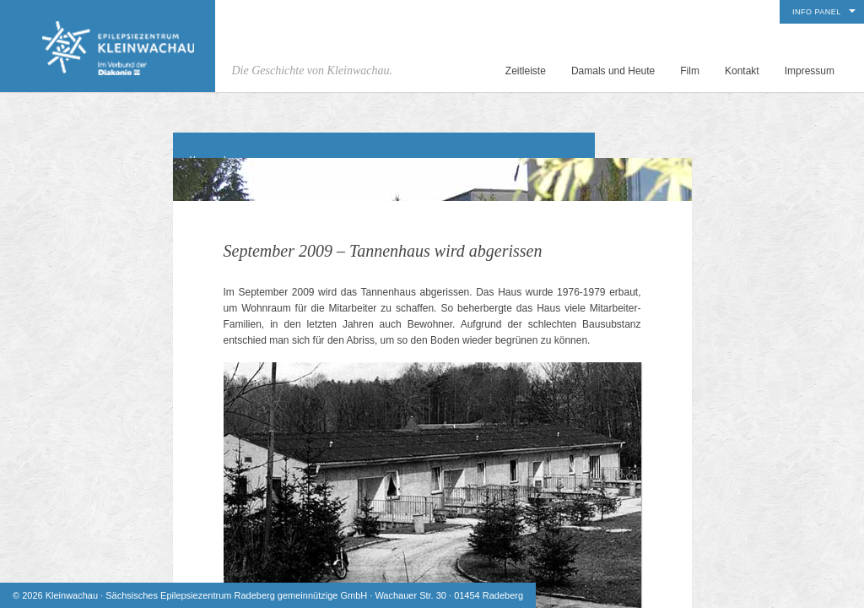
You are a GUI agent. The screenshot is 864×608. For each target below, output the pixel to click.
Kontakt (742, 71)
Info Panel (816, 12)
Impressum (809, 71)
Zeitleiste (525, 71)
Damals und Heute (613, 71)
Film (689, 71)
